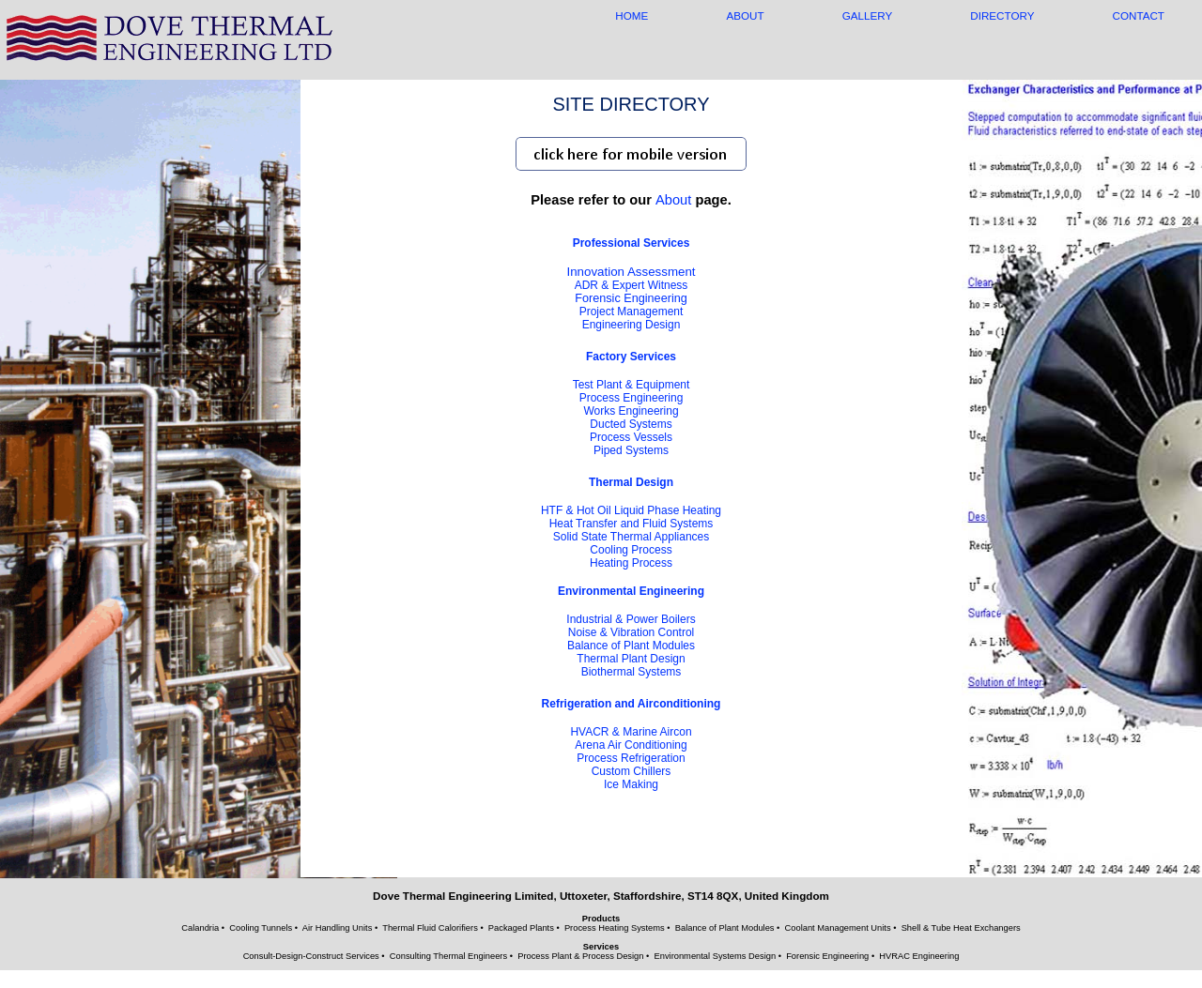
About (673, 199)
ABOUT (744, 15)
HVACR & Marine (630, 731)
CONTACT (1138, 15)
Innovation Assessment (630, 272)
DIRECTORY (1002, 15)
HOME (631, 15)
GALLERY (867, 15)
